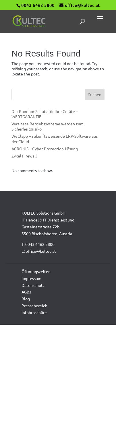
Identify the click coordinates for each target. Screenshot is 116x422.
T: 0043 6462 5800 (38, 244)
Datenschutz (33, 285)
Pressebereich (34, 305)
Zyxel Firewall (24, 155)
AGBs (26, 291)
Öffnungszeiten (36, 271)
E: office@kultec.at (39, 251)
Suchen (94, 94)
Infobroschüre (34, 312)
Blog (26, 298)
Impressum (31, 278)
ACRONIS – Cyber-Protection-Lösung (44, 148)
